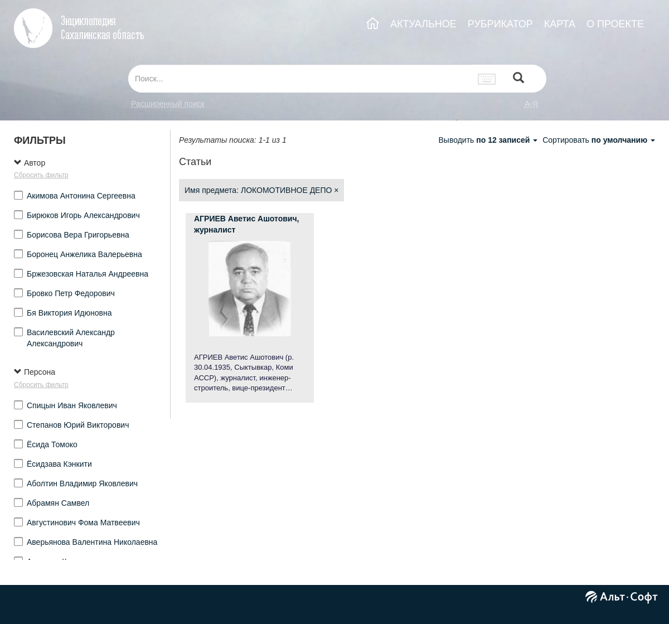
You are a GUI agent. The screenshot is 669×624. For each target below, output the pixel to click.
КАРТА (559, 24)
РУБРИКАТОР (500, 24)
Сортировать (598, 140)
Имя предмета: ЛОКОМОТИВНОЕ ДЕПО (261, 190)
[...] (300, 79)
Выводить (489, 140)
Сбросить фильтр (41, 175)
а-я (531, 103)
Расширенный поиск (168, 103)
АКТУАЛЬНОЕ (423, 24)
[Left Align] (518, 79)
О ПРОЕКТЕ (615, 24)
